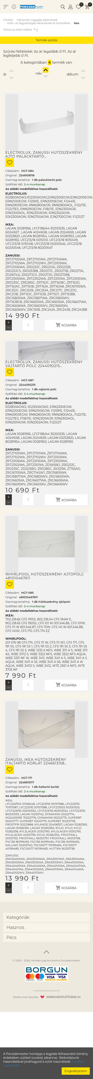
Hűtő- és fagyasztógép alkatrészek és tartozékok (38, 23)
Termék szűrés (46, 40)
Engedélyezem (75, 1071)
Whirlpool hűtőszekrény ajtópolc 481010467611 (44, 576)
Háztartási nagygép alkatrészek (37, 20)
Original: (11, 175)
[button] (63, 6)
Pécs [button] (11, 937)
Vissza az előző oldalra (20, 29)
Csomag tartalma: (17, 179)
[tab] (46, 917)
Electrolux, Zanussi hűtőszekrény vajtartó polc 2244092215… (44, 364)
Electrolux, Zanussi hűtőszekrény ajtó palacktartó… (44, 154)
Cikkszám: (12, 170)
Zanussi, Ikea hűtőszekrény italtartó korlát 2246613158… (36, 761)
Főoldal (8, 20)
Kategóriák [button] (17, 917)
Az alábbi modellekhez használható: (31, 189)
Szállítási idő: (14, 184)
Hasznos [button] (15, 927)
